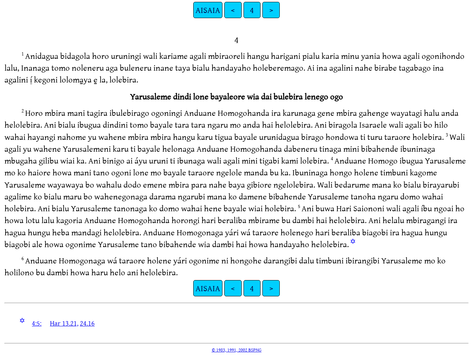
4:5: (36, 323)
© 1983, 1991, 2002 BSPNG (237, 349)
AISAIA (207, 10)
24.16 (87, 323)
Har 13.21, (64, 323)
